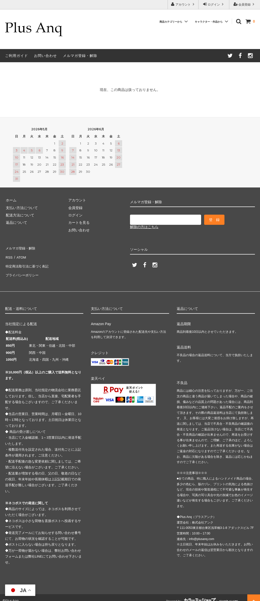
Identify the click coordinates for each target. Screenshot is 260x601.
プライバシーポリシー (23, 270)
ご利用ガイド (16, 56)
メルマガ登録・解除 (80, 56)
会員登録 (245, 4)
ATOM (20, 255)
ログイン (214, 4)
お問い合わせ (45, 56)
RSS (8, 255)
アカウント (183, 4)
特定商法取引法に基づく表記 (28, 263)
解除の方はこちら (144, 227)
